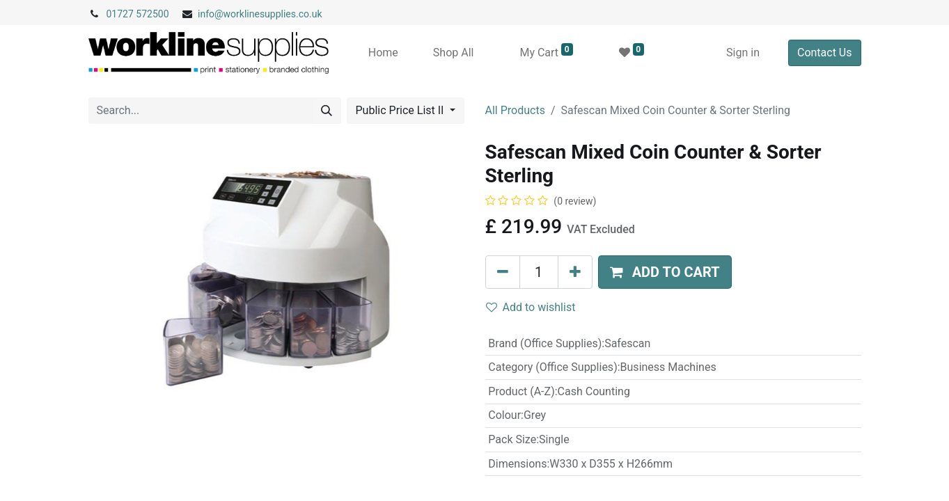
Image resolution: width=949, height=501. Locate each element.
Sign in (743, 52)
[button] (665, 272)
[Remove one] (502, 272)
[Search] (326, 110)
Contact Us (824, 52)
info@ (210, 13)
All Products (515, 110)
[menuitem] (383, 52)
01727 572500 (138, 13)
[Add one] (575, 272)
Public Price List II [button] (401, 110)
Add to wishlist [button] (531, 307)
